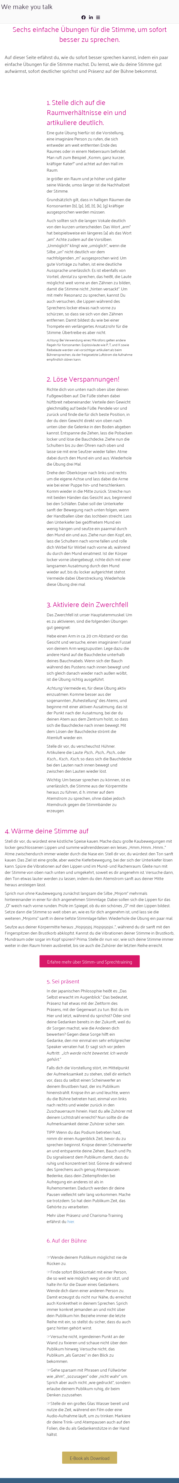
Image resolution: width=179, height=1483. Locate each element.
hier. (71, 1221)
